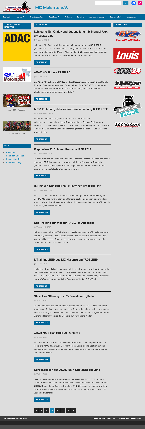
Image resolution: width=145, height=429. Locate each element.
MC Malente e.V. (51, 7)
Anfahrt (68, 17)
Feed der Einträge (15, 156)
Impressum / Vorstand (104, 423)
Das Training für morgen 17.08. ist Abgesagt (66, 227)
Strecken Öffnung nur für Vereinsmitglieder (66, 300)
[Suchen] (125, 3)
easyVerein (132, 17)
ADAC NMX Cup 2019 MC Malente (58, 337)
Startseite (7, 17)
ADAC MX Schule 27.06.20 (53, 72)
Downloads (115, 17)
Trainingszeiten (36, 17)
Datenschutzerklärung (129, 423)
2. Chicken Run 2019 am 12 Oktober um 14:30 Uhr (69, 190)
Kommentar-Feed (14, 159)
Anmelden (11, 152)
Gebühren (53, 17)
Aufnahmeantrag (96, 17)
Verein (19, 17)
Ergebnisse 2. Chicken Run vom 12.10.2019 (64, 153)
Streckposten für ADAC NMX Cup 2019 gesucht (68, 374)
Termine (80, 17)
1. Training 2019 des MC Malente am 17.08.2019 (68, 263)
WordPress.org (13, 162)
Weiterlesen (42, 62)
